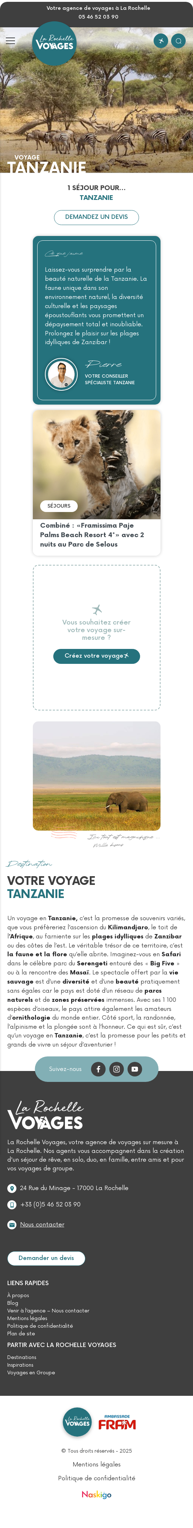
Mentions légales (27, 1319)
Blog (12, 1303)
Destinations (21, 1357)
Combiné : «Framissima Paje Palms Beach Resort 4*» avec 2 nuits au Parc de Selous (92, 535)
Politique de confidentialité (40, 1326)
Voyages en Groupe (31, 1373)
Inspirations (20, 1365)
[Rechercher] (178, 41)
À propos (18, 1296)
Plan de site (21, 1334)
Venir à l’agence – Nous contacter (48, 1311)
